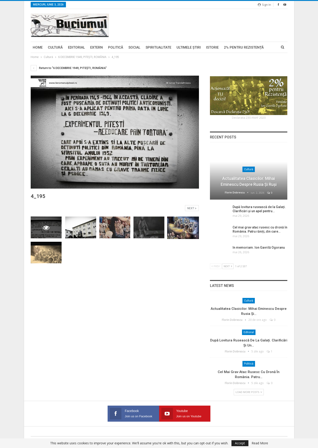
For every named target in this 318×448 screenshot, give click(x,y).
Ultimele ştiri (189, 47)
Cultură (55, 47)
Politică (115, 47)
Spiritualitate (158, 47)
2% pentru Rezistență (244, 47)
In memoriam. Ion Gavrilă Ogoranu (259, 247)
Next (191, 208)
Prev (216, 266)
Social (134, 47)
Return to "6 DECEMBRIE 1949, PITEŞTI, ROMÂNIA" (69, 68)
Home (38, 47)
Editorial (76, 47)
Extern (96, 47)
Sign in (264, 5)
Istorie (212, 47)
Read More (260, 443)
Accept (240, 443)
